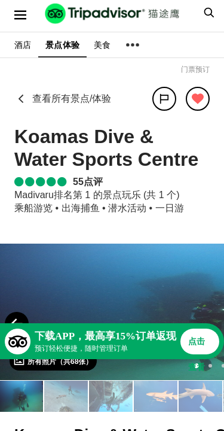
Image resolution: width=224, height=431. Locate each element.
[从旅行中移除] (198, 99)
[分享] (164, 99)
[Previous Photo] (17, 324)
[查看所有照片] (53, 361)
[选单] (20, 15)
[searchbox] (207, 12)
